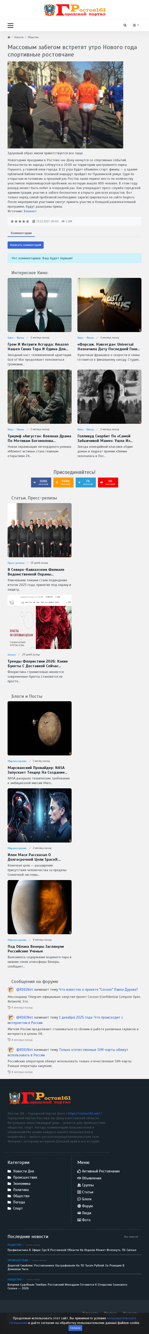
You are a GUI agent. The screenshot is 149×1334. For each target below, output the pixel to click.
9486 (63, 482)
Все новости (131, 1236)
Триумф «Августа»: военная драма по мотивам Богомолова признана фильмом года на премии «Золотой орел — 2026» (39, 438)
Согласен (75, 1328)
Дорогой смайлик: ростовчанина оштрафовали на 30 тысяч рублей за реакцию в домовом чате (66, 1267)
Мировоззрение (17, 761)
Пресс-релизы (16, 563)
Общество (15, 1245)
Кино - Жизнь (16, 337)
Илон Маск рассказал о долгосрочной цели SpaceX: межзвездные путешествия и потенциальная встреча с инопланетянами (35, 857)
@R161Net (25, 989)
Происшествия (18, 1260)
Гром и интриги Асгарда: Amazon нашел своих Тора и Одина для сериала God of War (38, 346)
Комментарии (21, 233)
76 (85, 482)
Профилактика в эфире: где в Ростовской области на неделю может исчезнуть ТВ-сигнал (72, 1250)
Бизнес (12, 654)
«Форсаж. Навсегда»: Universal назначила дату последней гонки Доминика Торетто (108, 346)
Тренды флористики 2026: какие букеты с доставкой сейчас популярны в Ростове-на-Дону (38, 663)
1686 (41, 482)
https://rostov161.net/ (84, 1113)
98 (108, 482)
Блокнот (30, 211)
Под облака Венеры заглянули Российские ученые (36, 949)
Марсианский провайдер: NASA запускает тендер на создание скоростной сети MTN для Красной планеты (36, 770)
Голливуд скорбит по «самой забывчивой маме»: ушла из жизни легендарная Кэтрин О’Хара (109, 438)
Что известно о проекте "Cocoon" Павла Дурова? (98, 989)
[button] (10, 25)
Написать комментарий (25, 245)
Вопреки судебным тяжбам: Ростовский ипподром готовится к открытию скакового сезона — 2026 (67, 1286)
